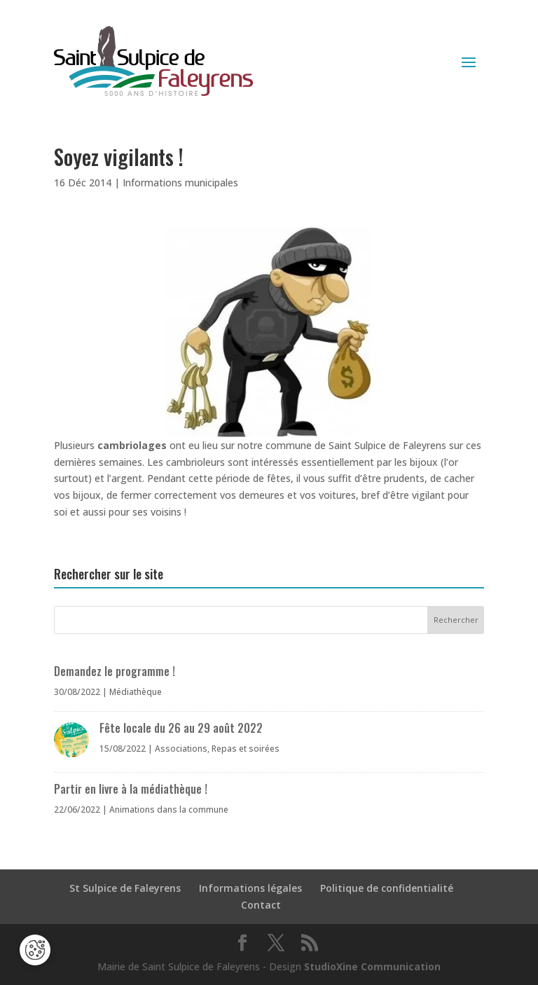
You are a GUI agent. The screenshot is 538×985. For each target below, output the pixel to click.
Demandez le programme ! (114, 671)
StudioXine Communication (372, 966)
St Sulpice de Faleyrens (125, 888)
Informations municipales (180, 182)
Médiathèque (135, 692)
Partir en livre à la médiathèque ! (130, 788)
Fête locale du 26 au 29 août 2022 (181, 727)
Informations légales (250, 888)
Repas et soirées (246, 749)
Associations (181, 749)
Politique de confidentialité (386, 888)
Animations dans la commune (168, 809)
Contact (261, 904)
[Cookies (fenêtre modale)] (35, 950)
